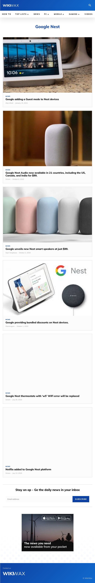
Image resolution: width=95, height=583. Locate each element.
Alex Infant (9, 103)
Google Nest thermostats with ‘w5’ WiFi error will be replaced (42, 396)
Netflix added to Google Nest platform (28, 469)
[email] (39, 499)
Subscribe (81, 499)
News (8, 96)
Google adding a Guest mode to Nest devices (32, 99)
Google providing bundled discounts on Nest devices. (37, 322)
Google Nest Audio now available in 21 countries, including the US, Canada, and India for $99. (45, 174)
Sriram (8, 179)
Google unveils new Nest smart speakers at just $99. (37, 249)
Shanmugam (10, 326)
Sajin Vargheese (11, 253)
